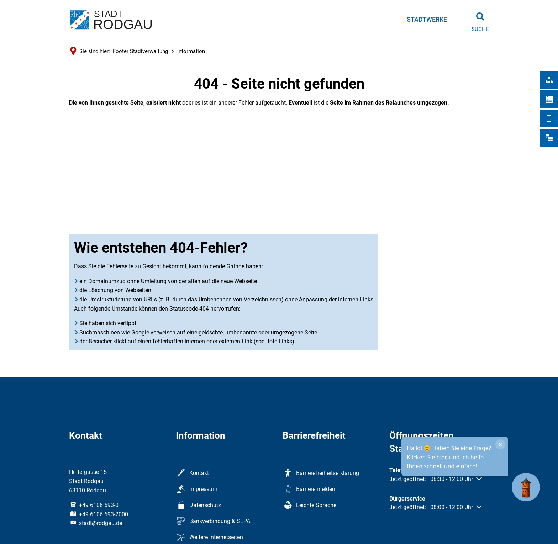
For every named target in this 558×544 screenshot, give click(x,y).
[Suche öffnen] (480, 19)
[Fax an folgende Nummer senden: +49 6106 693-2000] (98, 514)
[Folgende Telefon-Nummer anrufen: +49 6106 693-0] (94, 505)
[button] (435, 479)
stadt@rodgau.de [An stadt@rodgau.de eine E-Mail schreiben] (95, 523)
